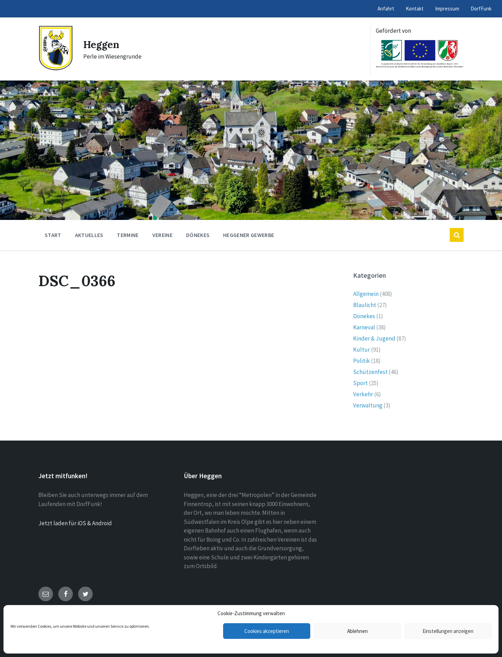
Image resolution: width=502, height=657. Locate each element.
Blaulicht (364, 305)
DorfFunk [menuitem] (481, 8)
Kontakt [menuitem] (415, 8)
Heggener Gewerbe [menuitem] (248, 234)
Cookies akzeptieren (266, 631)
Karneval (364, 327)
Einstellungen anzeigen (448, 631)
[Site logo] (55, 68)
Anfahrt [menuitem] (386, 8)
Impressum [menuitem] (447, 8)
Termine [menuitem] (127, 234)
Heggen (102, 44)
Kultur (361, 349)
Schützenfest (370, 372)
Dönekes (364, 316)
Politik (361, 361)
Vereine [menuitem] (162, 234)
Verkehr (363, 394)
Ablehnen (357, 631)
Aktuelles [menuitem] (89, 234)
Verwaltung (367, 405)
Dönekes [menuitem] (198, 234)
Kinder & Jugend (374, 338)
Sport (360, 383)
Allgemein (366, 294)
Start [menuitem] (53, 234)
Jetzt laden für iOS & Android (75, 523)
